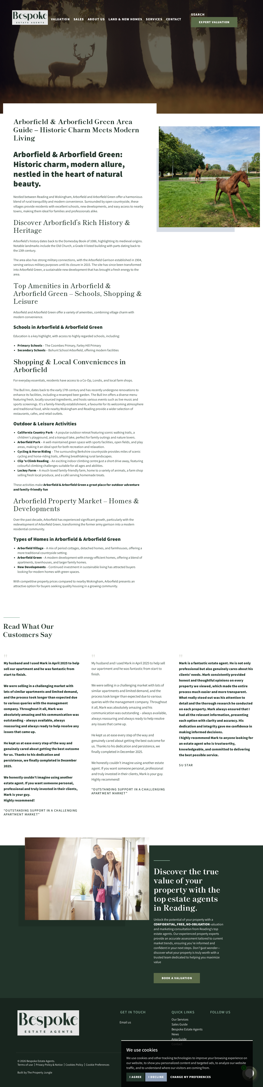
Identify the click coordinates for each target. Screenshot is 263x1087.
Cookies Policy (74, 1064)
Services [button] (154, 19)
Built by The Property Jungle (34, 1072)
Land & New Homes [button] (125, 19)
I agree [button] (135, 1077)
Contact (173, 19)
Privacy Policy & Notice (49, 1064)
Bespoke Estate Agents (187, 1029)
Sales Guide (180, 1024)
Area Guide (179, 1039)
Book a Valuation (177, 978)
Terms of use (25, 1064)
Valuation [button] (60, 19)
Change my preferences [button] (190, 1077)
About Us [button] (96, 19)
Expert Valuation (214, 22)
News (175, 1034)
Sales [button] (79, 19)
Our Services (180, 1019)
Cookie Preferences (97, 1064)
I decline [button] (156, 1077)
